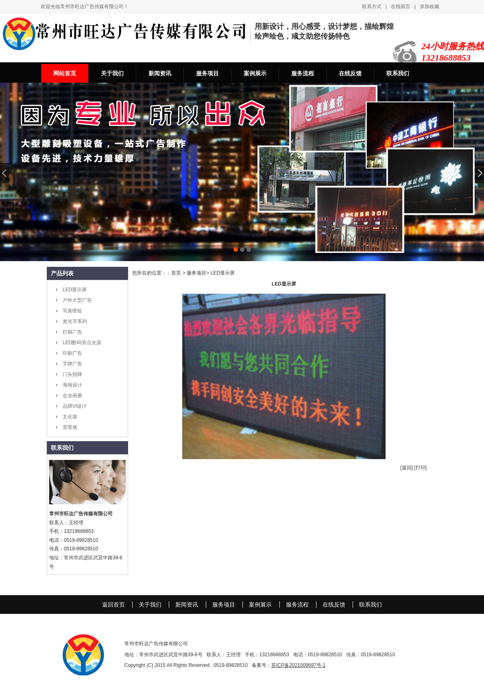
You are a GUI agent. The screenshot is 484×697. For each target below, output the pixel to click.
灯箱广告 (72, 332)
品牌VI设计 (75, 406)
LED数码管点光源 (82, 342)
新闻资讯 (159, 73)
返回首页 (113, 604)
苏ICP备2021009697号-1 (298, 665)
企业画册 (72, 395)
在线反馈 (350, 73)
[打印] (420, 468)
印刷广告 (72, 353)
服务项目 (207, 73)
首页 (176, 273)
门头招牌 (72, 374)
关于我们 (112, 73)
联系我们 (397, 73)
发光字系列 (75, 321)
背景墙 (70, 427)
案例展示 (255, 73)
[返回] (406, 468)
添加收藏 (429, 6)
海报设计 (72, 385)
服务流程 (302, 73)
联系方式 (372, 6)
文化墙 (70, 417)
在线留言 (400, 6)
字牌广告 (72, 364)
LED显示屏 (75, 289)
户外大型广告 (77, 300)
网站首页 (64, 73)
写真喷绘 (72, 311)
